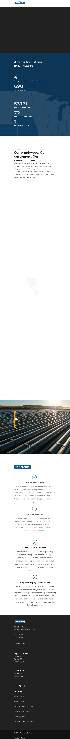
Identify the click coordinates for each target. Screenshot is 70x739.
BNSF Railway (19, 695)
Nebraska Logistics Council (24, 705)
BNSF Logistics (19, 700)
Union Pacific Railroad (22, 710)
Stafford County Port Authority (25, 720)
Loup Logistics (19, 715)
